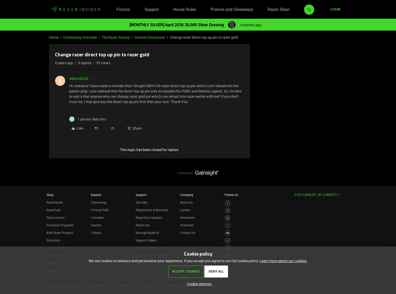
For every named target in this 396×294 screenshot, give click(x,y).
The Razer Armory (116, 37)
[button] (335, 10)
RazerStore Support (149, 217)
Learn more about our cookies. (284, 260)
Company (186, 195)
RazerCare (143, 225)
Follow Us (231, 195)
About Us (186, 202)
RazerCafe (53, 210)
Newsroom (187, 217)
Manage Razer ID (147, 233)
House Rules (184, 9)
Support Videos (146, 240)
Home (53, 37)
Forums (123, 9)
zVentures (187, 225)
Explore (96, 195)
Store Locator (55, 217)
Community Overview (80, 37)
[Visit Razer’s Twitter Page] (228, 226)
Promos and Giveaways (232, 9)
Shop (50, 195)
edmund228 (78, 78)
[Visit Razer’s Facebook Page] (228, 203)
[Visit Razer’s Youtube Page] (228, 233)
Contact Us (187, 233)
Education (53, 240)
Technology (99, 202)
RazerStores (54, 202)
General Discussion (150, 37)
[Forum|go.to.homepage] (75, 10)
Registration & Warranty (152, 210)
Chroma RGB (100, 210)
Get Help (141, 202)
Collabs (96, 233)
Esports (96, 225)
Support (151, 9)
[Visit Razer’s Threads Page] (228, 218)
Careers (185, 210)
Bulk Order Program (59, 233)
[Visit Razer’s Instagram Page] (228, 211)
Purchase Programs (59, 225)
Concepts (97, 217)
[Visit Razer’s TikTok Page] (228, 240)
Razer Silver (279, 9)
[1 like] (87, 119)
